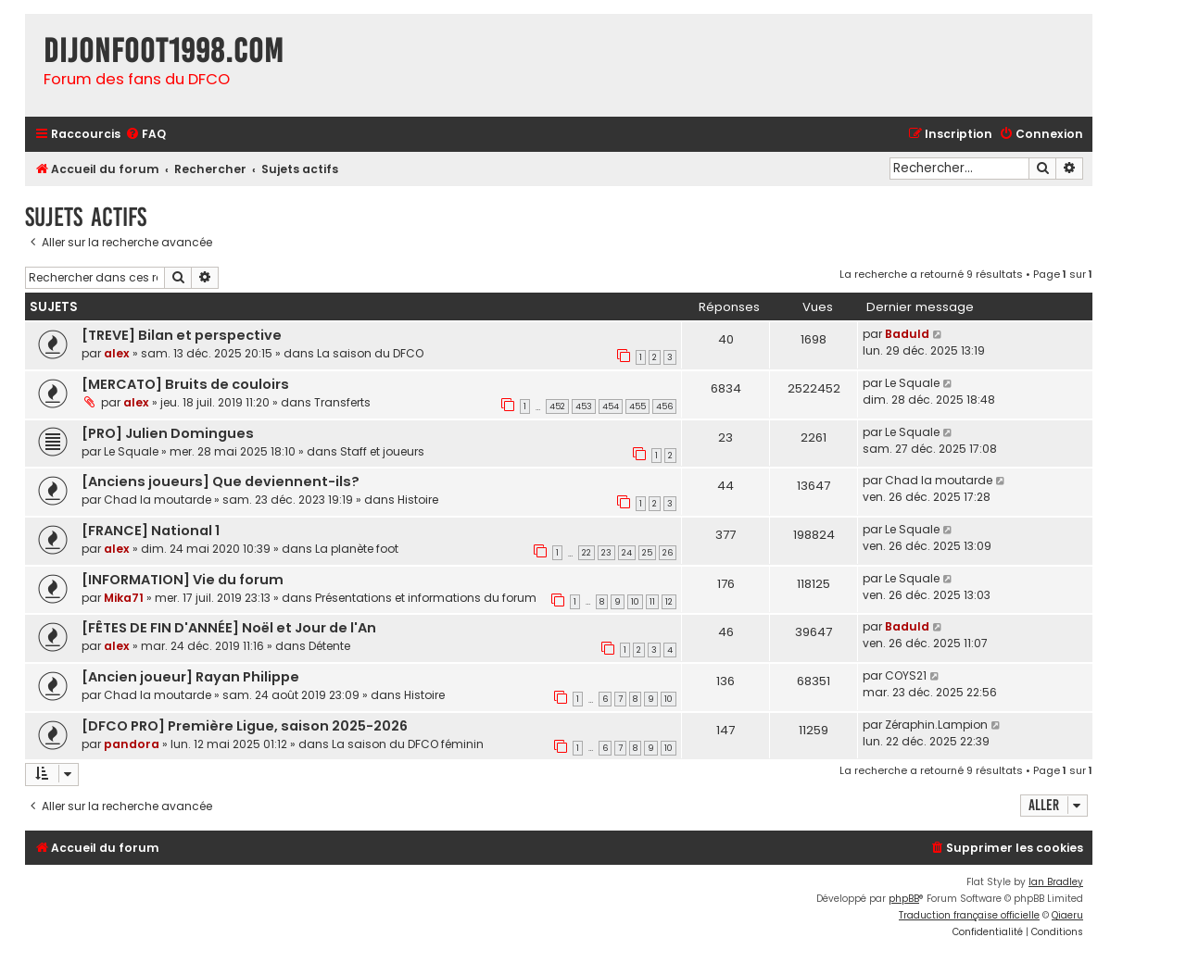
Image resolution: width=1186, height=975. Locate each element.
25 (647, 552)
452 (557, 406)
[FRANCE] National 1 (151, 530)
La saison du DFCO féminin (408, 744)
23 (606, 552)
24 (627, 552)
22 (586, 552)
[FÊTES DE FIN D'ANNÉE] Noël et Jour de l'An (229, 628)
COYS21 (906, 675)
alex (117, 353)
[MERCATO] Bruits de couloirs (185, 384)
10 (635, 601)
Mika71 (124, 598)
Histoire (417, 499)
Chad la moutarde (157, 499)
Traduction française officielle (969, 915)
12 (669, 601)
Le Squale (912, 383)
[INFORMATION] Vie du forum (183, 579)
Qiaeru (1067, 915)
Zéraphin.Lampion (936, 724)
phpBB (904, 899)
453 (583, 406)
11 (652, 601)
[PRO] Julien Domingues (168, 433)
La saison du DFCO (370, 353)
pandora (131, 744)
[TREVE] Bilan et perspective (182, 335)
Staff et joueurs (382, 451)
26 (667, 552)
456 (664, 406)
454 (610, 406)
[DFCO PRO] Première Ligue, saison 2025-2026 (245, 726)
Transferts (342, 402)
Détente (329, 646)
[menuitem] (145, 134)
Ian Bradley (1055, 882)
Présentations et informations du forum (425, 598)
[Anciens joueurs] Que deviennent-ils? (221, 481)
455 (637, 406)
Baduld (907, 334)
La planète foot (356, 548)
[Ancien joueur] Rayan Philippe (190, 677)
